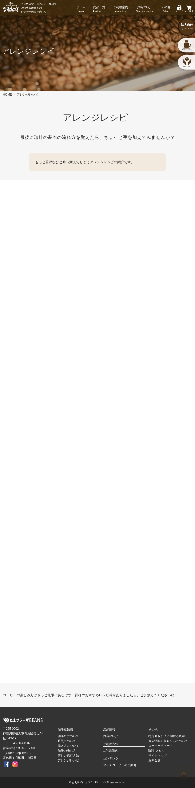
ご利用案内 (120, 9)
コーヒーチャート (160, 745)
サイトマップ (157, 755)
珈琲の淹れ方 (67, 750)
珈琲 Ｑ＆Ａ (156, 750)
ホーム (81, 9)
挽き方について (68, 745)
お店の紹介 (144, 9)
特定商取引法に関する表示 (166, 736)
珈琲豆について (68, 736)
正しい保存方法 (68, 755)
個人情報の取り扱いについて (168, 741)
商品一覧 (99, 9)
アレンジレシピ (68, 760)
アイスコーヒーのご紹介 (120, 765)
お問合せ (154, 760)
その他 (165, 9)
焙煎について (67, 741)
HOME (7, 94)
